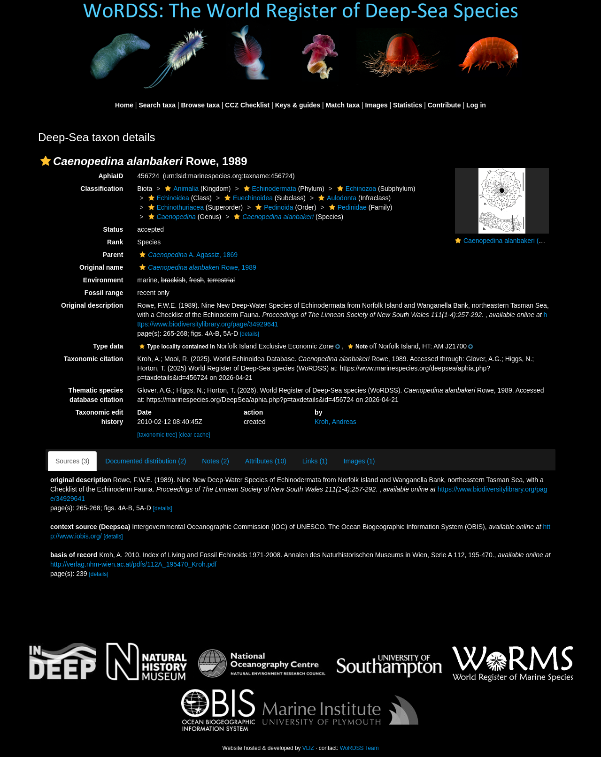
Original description (92, 305)
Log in (476, 105)
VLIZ (308, 748)
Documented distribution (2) (145, 461)
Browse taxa (200, 105)
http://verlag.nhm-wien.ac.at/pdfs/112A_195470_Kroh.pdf (133, 564)
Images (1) (359, 461)
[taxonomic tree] (157, 434)
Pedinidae (347, 207)
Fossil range (104, 292)
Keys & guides (297, 105)
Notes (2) (215, 461)
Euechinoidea (247, 198)
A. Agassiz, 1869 (187, 254)
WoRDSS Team (359, 748)
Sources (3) (72, 461)
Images (376, 105)
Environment (103, 280)
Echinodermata (268, 188)
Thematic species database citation (96, 394)
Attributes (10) (265, 461)
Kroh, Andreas (335, 421)
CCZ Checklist (247, 105)
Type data (108, 346)
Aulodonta (336, 198)
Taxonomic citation (93, 359)
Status (113, 229)
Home (124, 105)
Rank (115, 242)
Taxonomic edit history (99, 417)
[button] (45, 161)
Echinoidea (167, 198)
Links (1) (315, 461)
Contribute (444, 105)
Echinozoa (355, 188)
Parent (113, 254)
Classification (101, 188)
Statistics (407, 105)
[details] (249, 334)
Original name (101, 267)
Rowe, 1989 (196, 267)
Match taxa (343, 105)
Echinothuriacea (175, 207)
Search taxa (157, 105)
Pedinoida (273, 207)
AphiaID (110, 176)
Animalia (180, 188)
